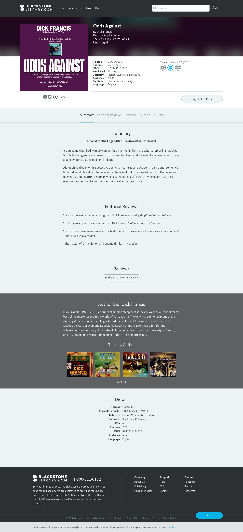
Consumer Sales (143, 491)
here (174, 527)
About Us (139, 482)
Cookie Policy (169, 518)
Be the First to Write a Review (121, 277)
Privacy (119, 518)
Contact (164, 491)
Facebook (190, 482)
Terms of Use (133, 518)
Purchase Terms (151, 518)
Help (162, 482)
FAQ (162, 486)
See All (121, 381)
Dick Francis (104, 31)
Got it (209, 515)
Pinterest (190, 491)
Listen (62, 97)
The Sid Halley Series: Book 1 (111, 39)
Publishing (140, 486)
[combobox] (181, 8)
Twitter (189, 486)
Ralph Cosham (112, 35)
